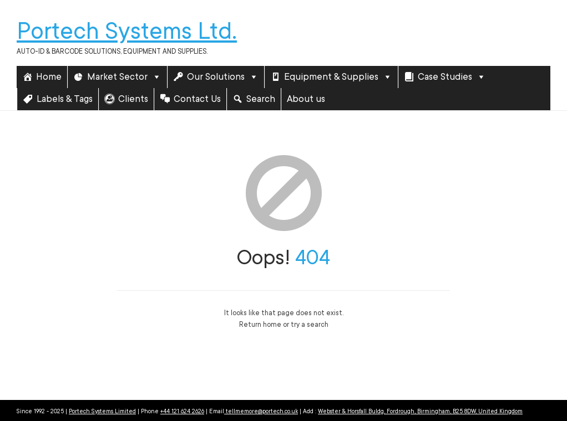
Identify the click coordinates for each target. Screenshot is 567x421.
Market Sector (124, 77)
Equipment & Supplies (338, 77)
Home (49, 76)
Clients (133, 99)
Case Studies (452, 77)
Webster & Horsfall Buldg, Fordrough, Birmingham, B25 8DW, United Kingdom (420, 411)
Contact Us (197, 99)
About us (306, 99)
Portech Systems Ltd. (127, 31)
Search (260, 99)
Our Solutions (223, 77)
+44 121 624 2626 (182, 411)
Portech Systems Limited (102, 411)
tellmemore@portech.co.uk (261, 411)
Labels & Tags (65, 99)
